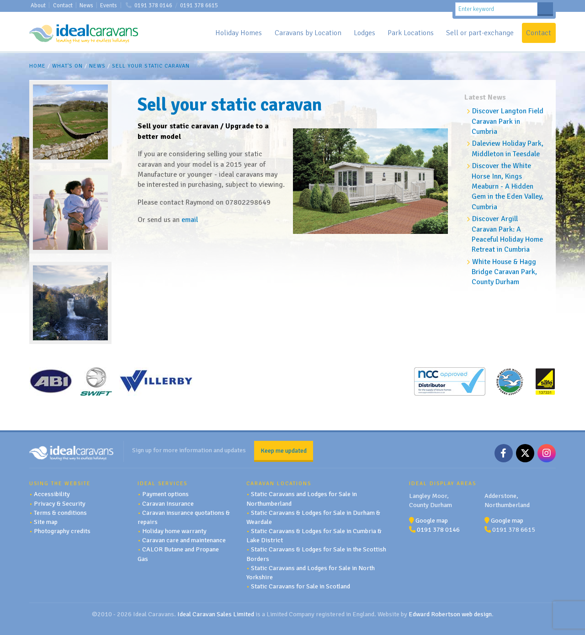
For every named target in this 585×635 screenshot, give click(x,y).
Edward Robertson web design (450, 614)
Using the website (59, 483)
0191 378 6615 (199, 5)
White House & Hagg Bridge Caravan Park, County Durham (504, 272)
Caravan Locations (278, 483)
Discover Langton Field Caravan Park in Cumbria (507, 121)
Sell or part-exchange (480, 32)
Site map (46, 521)
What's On (67, 66)
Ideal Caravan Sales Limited (215, 614)
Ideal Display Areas (442, 483)
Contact (63, 5)
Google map (431, 520)
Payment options (165, 494)
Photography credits (62, 530)
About (38, 5)
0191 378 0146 (153, 5)
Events (108, 5)
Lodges (364, 32)
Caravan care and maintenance (184, 540)
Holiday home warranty (174, 530)
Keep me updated (284, 450)
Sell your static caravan (151, 66)
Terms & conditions (60, 512)
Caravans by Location (308, 32)
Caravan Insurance (168, 503)
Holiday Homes (238, 32)
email (189, 219)
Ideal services (162, 483)
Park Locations (411, 32)
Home (37, 66)
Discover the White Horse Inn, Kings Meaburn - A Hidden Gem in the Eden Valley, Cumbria (507, 186)
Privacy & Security (59, 503)
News (86, 5)
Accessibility (52, 494)
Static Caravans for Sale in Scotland (300, 586)
